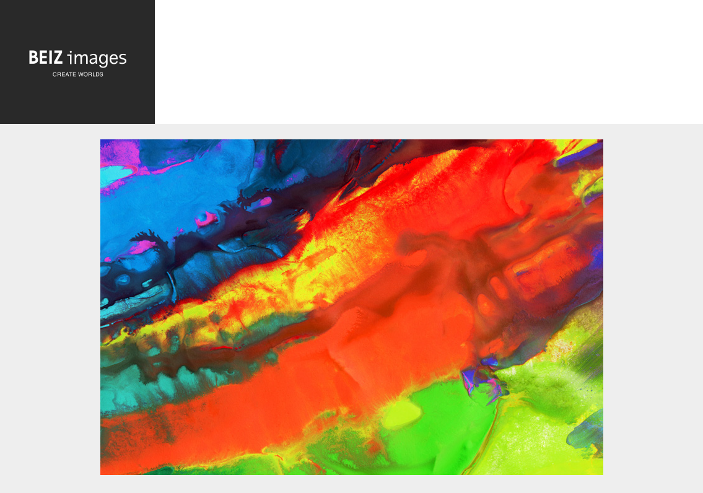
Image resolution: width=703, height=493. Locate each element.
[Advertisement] (429, 64)
